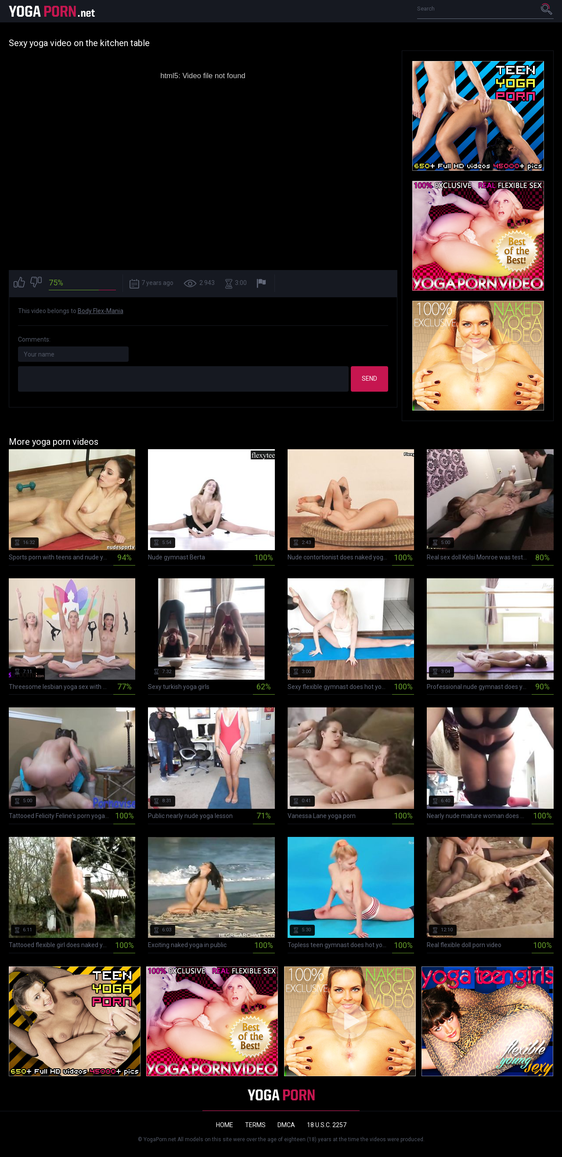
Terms (255, 1124)
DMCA (286, 1124)
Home (224, 1124)
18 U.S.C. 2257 (326, 1124)
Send (369, 378)
